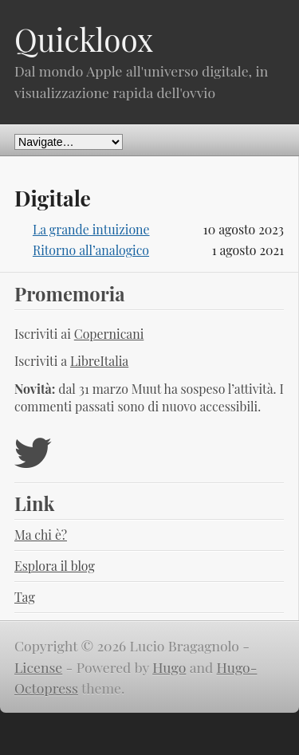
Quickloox (83, 39)
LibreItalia (99, 360)
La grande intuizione (91, 229)
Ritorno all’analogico (91, 250)
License (38, 667)
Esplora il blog (54, 565)
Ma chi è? (40, 534)
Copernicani (109, 333)
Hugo (169, 667)
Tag (24, 596)
